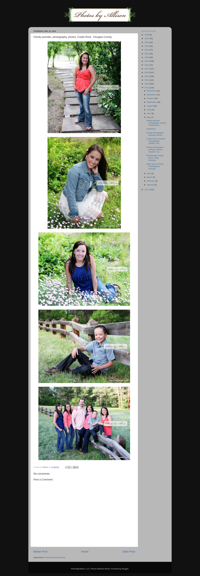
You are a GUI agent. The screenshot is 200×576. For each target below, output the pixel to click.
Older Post (128, 551)
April (149, 173)
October (150, 98)
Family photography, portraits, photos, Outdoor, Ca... (155, 149)
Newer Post (40, 551)
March (150, 177)
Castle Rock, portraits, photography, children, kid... (155, 141)
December (151, 91)
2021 (147, 54)
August (150, 106)
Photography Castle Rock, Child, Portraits (154, 157)
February (151, 181)
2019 (147, 61)
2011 (147, 189)
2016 (147, 72)
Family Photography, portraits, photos (155, 134)
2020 (147, 57)
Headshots (151, 129)
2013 (147, 84)
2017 (147, 69)
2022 (147, 50)
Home (84, 551)
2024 (147, 42)
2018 (147, 65)
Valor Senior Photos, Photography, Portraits (155, 166)
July (149, 110)
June (149, 113)
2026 (147, 35)
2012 (147, 88)
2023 (147, 46)
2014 (147, 80)
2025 (147, 38)
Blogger (125, 569)
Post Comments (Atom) (55, 557)
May (149, 117)
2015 (147, 76)
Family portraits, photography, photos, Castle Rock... (156, 122)
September (152, 102)
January (150, 185)
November (151, 95)
